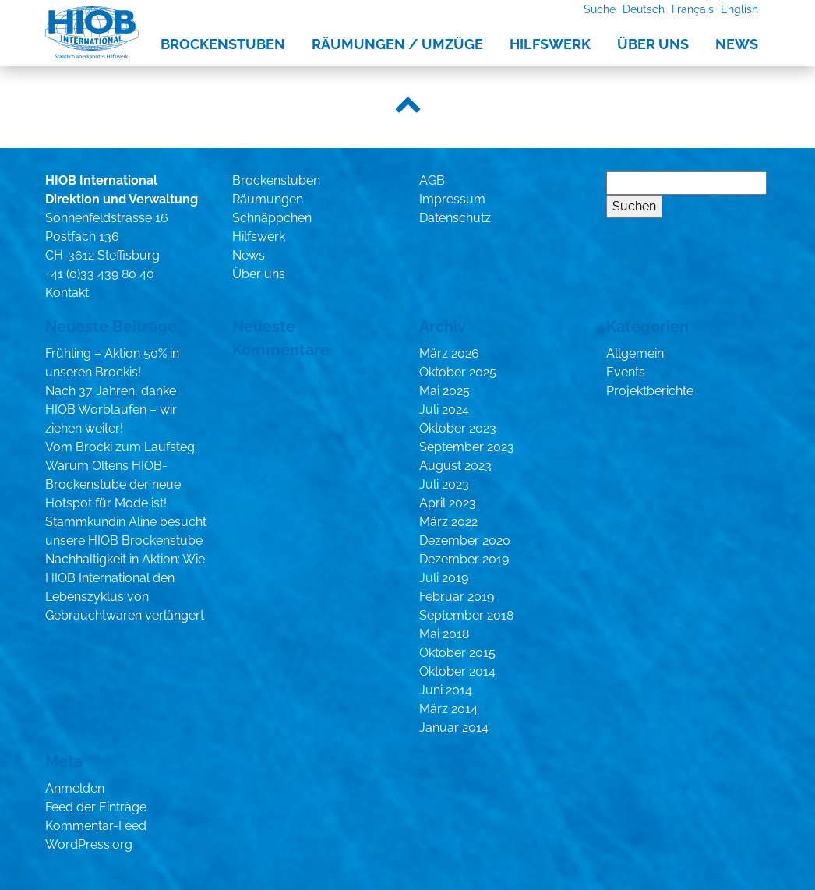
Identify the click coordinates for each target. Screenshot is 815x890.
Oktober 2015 (457, 652)
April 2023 (447, 503)
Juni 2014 (445, 690)
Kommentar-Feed (95, 825)
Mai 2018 (444, 634)
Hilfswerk (550, 44)
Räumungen (267, 199)
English (739, 9)
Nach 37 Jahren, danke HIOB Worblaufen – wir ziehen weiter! (111, 409)
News (736, 44)
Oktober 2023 (457, 428)
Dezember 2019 (464, 559)
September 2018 (466, 615)
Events (625, 372)
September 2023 (466, 447)
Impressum (452, 199)
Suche (600, 9)
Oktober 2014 (457, 671)
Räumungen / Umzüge (397, 44)
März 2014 (448, 708)
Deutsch (644, 9)
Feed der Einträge (95, 807)
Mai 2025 (444, 390)
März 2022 (448, 521)
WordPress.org (88, 844)
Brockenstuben (223, 44)
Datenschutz (455, 217)
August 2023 (455, 465)
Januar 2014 (454, 727)
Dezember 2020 (464, 540)
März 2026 (449, 353)
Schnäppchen (272, 217)
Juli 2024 (444, 409)
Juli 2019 (443, 577)
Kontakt (67, 292)
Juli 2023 (444, 484)
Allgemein (635, 353)
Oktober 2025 (457, 372)
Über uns (653, 44)
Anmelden (74, 788)
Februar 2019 (456, 596)
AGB (432, 180)
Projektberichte (649, 390)
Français (693, 9)
